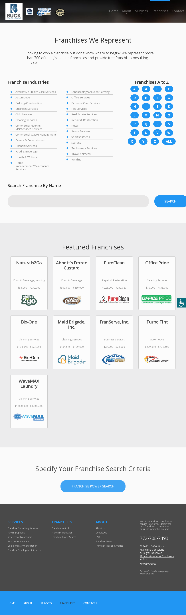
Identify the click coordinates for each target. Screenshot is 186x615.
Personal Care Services (85, 103)
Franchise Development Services (24, 550)
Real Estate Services (84, 114)
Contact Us (101, 532)
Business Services (26, 108)
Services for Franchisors (20, 537)
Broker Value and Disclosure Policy (157, 557)
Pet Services (79, 108)
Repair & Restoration (84, 120)
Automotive (22, 97)
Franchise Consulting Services (23, 528)
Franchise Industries (62, 532)
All (169, 141)
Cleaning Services (26, 120)
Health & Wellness (27, 157)
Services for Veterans (18, 541)
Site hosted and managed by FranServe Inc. (154, 572)
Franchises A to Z (60, 528)
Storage (76, 142)
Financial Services (26, 146)
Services (141, 11)
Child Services (24, 114)
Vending (76, 159)
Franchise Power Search (93, 506)
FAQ (98, 537)
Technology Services (84, 148)
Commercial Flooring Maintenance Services (29, 127)
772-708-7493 (154, 538)
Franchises (159, 11)
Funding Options (16, 532)
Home (113, 11)
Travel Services (81, 154)
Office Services (80, 97)
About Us (100, 528)
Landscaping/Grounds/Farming (90, 92)
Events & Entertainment (30, 140)
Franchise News (104, 541)
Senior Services (80, 131)
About (127, 11)
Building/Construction (28, 103)
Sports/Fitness (80, 137)
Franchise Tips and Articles (109, 545)
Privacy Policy (148, 563)
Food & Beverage (26, 151)
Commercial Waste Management (35, 134)
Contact (178, 11)
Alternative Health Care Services (35, 92)
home (11, 603)
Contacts (90, 603)
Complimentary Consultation (22, 545)
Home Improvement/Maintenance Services (32, 166)
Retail (74, 125)
